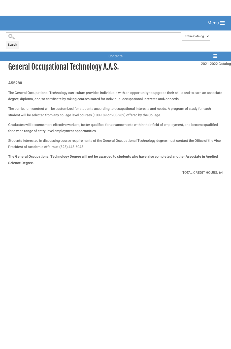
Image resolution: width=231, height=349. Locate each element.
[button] (216, 23)
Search (12, 184)
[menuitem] (115, 35)
